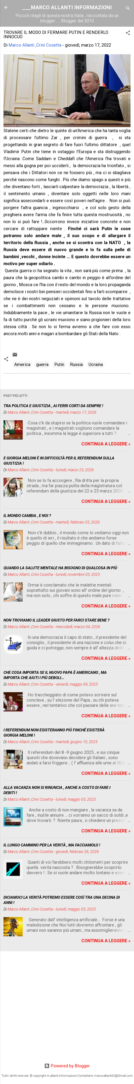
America (22, 364)
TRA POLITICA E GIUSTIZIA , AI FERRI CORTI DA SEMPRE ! (53, 405)
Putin (59, 364)
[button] (128, 33)
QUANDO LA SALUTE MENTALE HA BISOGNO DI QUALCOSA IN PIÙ (60, 568)
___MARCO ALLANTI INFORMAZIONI (67, 7)
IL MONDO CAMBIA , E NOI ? (27, 515)
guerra (42, 364)
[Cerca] (128, 9)
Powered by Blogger (67, 1065)
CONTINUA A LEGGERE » (106, 444)
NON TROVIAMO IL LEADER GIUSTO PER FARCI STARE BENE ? (56, 620)
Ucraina (96, 364)
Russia (76, 364)
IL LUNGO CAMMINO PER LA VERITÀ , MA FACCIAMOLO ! (51, 845)
